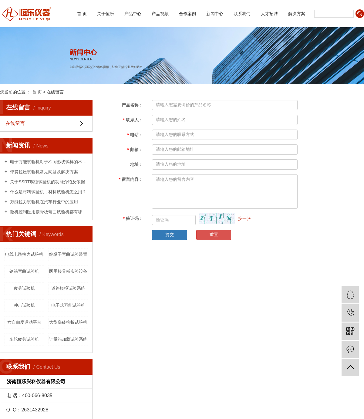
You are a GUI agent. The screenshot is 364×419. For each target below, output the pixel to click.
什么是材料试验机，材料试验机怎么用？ (47, 191)
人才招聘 (269, 13)
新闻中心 (214, 13)
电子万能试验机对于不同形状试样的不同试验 (48, 161)
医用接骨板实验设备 (68, 271)
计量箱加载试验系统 (68, 339)
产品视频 (160, 13)
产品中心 (132, 13)
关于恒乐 (105, 13)
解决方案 (296, 13)
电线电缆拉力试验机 (24, 254)
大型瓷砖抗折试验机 (68, 322)
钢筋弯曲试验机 (24, 271)
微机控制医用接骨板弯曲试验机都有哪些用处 (48, 211)
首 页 (82, 13)
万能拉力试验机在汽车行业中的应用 (43, 201)
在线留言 (15, 123)
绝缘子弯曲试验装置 (68, 254)
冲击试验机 (24, 305)
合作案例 (187, 13)
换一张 (244, 218)
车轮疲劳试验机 (24, 339)
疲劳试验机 (24, 288)
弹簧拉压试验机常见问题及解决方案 (43, 171)
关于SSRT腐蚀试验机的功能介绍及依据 (47, 181)
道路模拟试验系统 (68, 288)
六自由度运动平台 (24, 322)
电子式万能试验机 (68, 305)
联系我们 (242, 13)
